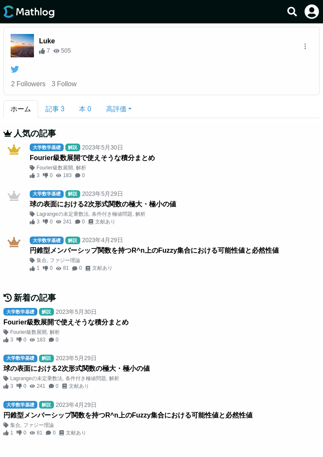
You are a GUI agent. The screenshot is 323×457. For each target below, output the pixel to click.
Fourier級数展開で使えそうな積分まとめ (92, 157)
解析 (81, 168)
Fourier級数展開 (55, 168)
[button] (118, 109)
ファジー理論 (65, 260)
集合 (42, 260)
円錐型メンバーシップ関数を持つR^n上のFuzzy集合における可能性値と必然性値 (154, 250)
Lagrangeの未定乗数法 (63, 214)
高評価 (116, 109)
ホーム (21, 109)
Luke (47, 41)
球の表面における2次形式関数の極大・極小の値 (103, 204)
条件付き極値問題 (112, 214)
